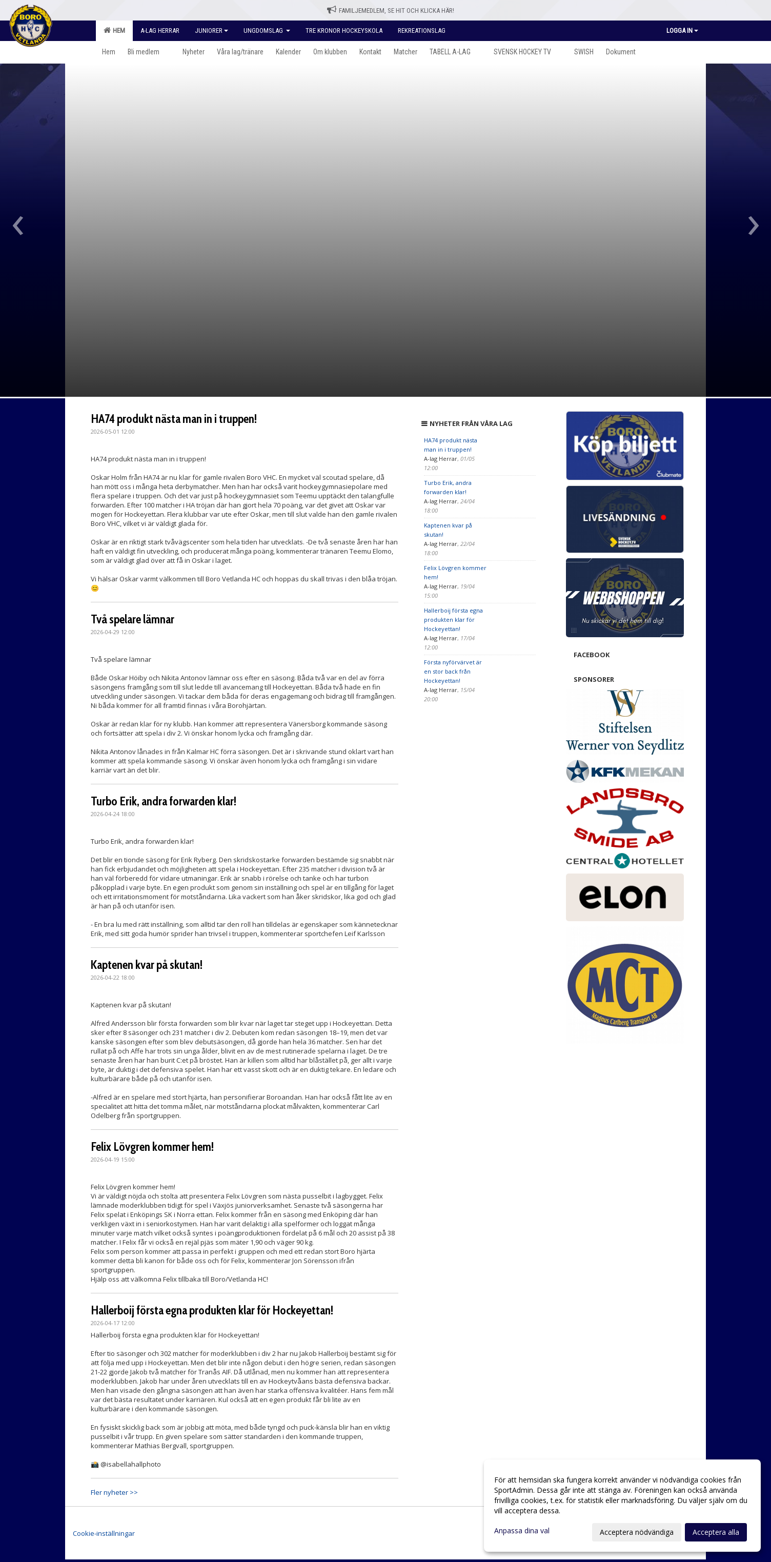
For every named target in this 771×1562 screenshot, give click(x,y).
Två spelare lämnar (132, 619)
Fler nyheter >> (114, 1492)
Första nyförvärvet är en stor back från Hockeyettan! (453, 671)
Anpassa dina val (522, 1530)
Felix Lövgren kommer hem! (152, 1147)
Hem (114, 30)
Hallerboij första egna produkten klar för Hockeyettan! (212, 1310)
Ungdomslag (267, 30)
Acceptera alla (716, 1532)
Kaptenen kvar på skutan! (146, 965)
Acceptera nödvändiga (637, 1532)
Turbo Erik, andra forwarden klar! (163, 801)
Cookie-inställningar (104, 1533)
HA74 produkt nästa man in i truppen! (174, 419)
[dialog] (622, 1505)
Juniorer (211, 30)
